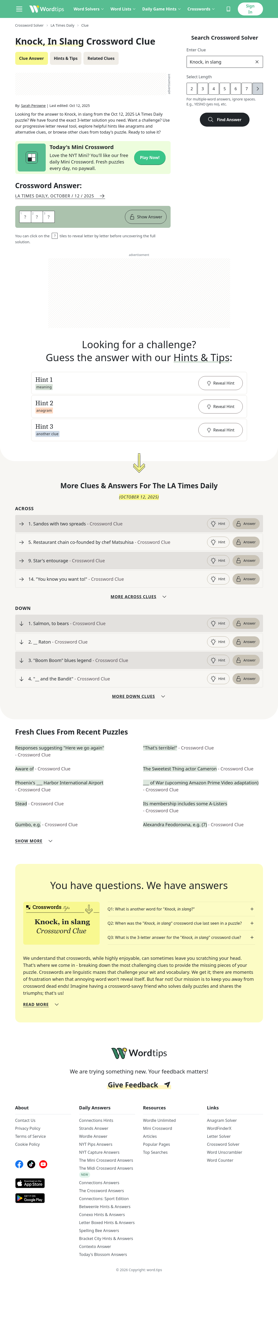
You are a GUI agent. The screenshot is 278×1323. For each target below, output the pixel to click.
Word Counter (220, 1160)
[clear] (257, 62)
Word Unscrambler (224, 1152)
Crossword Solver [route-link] (29, 25)
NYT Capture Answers (99, 1152)
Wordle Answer (93, 1136)
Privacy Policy (27, 1128)
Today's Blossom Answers (103, 1254)
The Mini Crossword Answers (106, 1160)
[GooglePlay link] (43, 1198)
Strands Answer (93, 1128)
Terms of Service (30, 1136)
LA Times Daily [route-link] (62, 25)
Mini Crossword (157, 1128)
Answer (246, 524)
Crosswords (201, 9)
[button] (139, 383)
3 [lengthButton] (203, 88)
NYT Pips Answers (95, 1144)
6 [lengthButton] (236, 88)
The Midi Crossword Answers (106, 1168)
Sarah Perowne (33, 105)
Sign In (250, 9)
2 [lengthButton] (192, 88)
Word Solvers (89, 9)
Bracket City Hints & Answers (106, 1238)
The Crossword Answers (101, 1190)
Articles (150, 1136)
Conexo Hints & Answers (102, 1214)
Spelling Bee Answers (99, 1230)
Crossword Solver (223, 1144)
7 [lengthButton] (247, 88)
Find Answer (224, 120)
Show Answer (145, 217)
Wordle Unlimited (159, 1120)
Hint (217, 524)
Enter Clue (196, 50)
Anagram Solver (222, 1120)
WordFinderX (219, 1128)
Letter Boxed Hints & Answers (107, 1222)
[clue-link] (115, 523)
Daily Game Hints (161, 9)
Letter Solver (219, 1136)
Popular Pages (156, 1144)
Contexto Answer (95, 1246)
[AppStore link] (43, 1183)
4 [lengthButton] (214, 88)
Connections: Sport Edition (104, 1198)
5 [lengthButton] (225, 88)
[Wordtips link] (46, 9)
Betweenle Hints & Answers (105, 1206)
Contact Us (25, 1120)
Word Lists (123, 9)
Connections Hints (96, 1120)
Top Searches (155, 1152)
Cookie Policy (27, 1144)
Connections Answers (99, 1182)
